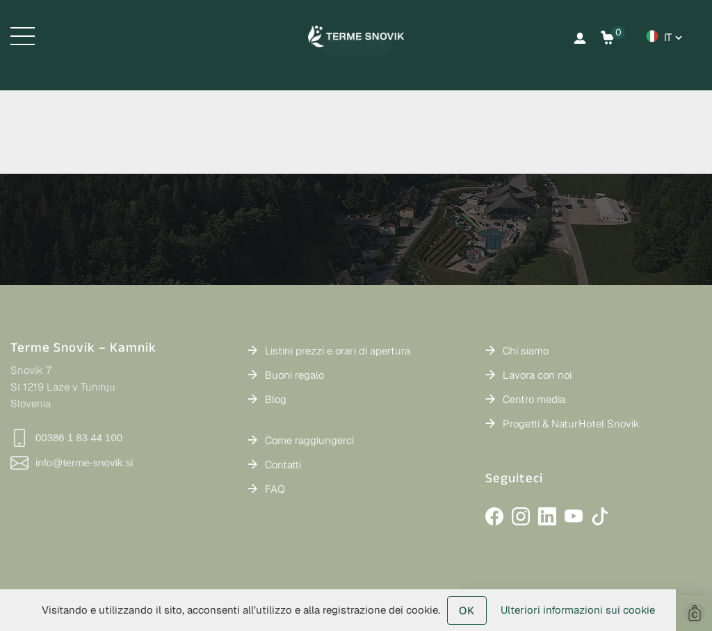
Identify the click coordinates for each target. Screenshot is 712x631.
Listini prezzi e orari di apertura (337, 350)
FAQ (275, 488)
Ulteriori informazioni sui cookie (578, 609)
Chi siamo (526, 350)
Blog (275, 399)
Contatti (283, 464)
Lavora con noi (537, 375)
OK (467, 610)
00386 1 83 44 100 (66, 438)
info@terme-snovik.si (71, 463)
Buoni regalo (294, 375)
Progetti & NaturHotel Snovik (571, 423)
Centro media (534, 399)
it (668, 37)
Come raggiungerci (309, 440)
